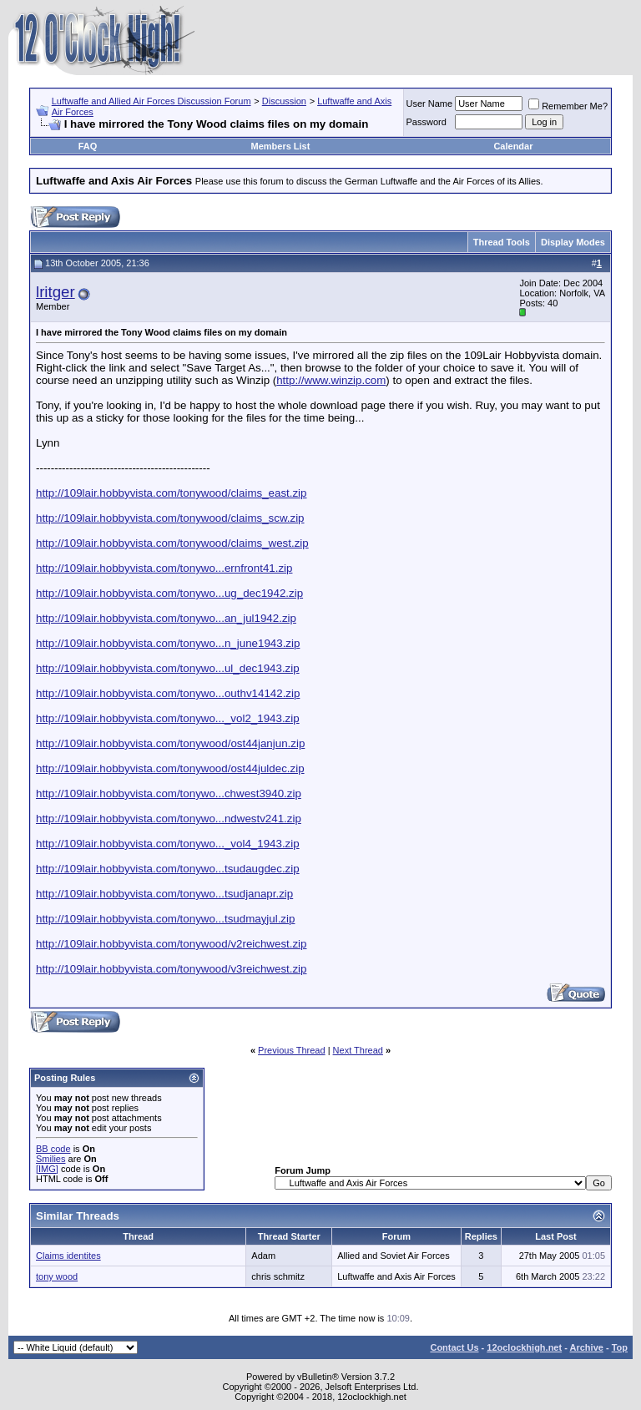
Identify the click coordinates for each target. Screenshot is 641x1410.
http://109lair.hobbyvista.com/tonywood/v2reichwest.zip (171, 943)
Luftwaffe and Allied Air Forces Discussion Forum (151, 101)
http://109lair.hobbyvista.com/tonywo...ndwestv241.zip (168, 818)
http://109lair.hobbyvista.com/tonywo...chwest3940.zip (168, 793)
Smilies (50, 1159)
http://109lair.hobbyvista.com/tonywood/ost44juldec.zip (170, 768)
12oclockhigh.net (524, 1347)
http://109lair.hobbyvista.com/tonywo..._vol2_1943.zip (168, 718)
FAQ (88, 146)
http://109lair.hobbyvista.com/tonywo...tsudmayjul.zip (165, 918)
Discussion (284, 101)
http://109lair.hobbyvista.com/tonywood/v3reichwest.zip (171, 969)
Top (620, 1347)
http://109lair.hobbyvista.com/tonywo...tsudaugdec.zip (168, 868)
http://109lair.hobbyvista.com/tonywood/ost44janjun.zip (170, 743)
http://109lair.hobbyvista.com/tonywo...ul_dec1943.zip (168, 668)
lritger (55, 292)
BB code (53, 1149)
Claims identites (68, 1256)
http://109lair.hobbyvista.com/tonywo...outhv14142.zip (168, 693)
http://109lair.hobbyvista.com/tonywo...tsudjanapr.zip (164, 893)
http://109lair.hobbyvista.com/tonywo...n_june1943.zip (168, 643)
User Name (429, 104)
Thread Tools (501, 242)
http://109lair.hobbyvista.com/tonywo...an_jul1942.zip (166, 618)
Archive (586, 1347)
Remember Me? (568, 106)
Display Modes (573, 242)
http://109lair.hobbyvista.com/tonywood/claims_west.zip (172, 543)
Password (426, 122)
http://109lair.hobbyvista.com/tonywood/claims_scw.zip (170, 518)
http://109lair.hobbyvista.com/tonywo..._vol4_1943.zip (168, 843)
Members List (280, 146)
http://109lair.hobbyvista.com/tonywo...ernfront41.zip (164, 568)
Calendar (512, 146)
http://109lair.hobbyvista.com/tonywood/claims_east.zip (171, 493)
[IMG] (47, 1169)
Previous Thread (292, 1050)
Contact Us (454, 1347)
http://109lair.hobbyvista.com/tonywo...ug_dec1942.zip (169, 593)
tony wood (57, 1276)
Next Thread (358, 1050)
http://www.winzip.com (331, 380)
